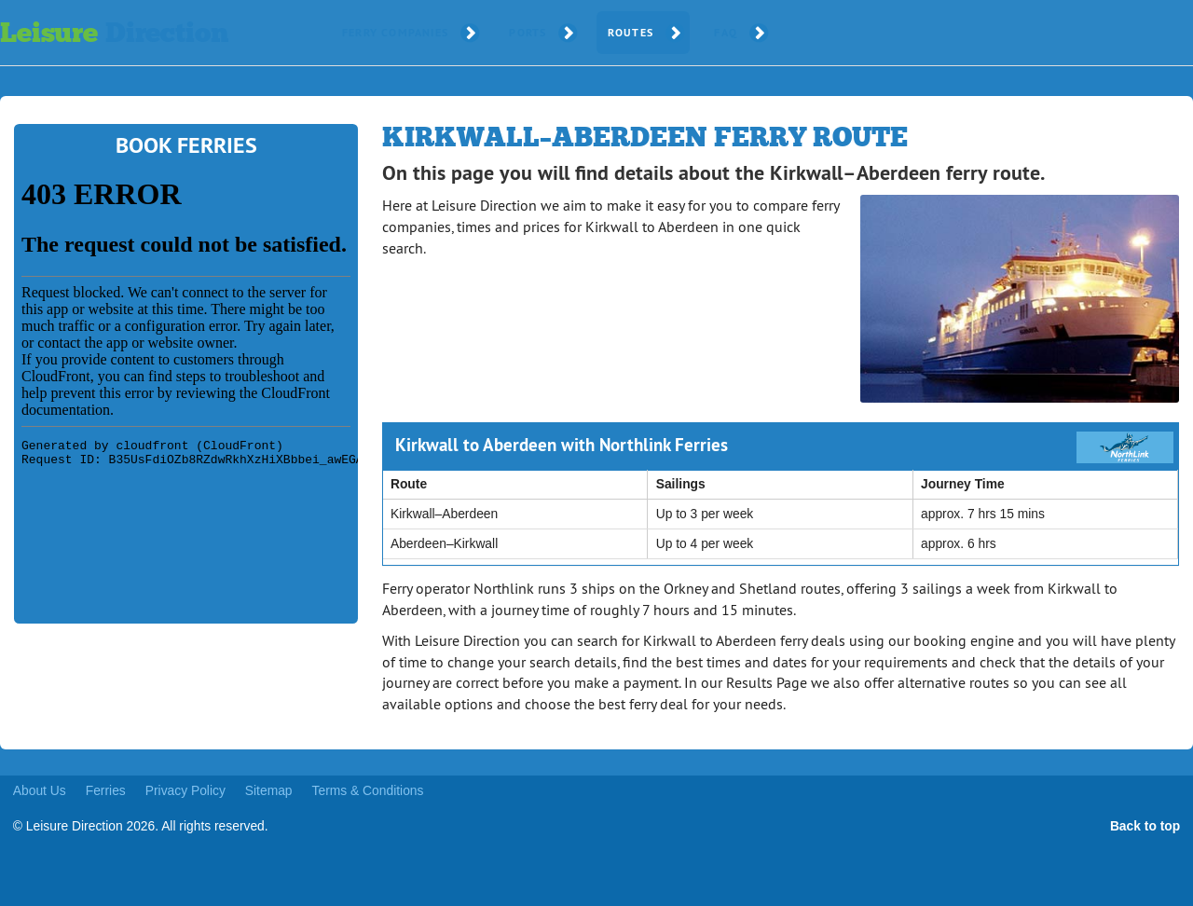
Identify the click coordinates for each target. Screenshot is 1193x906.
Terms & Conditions (368, 790)
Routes (630, 32)
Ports (527, 32)
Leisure (113, 33)
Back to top (1145, 825)
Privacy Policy (185, 790)
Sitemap (269, 790)
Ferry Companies (395, 32)
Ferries (106, 790)
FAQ (725, 32)
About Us (39, 790)
